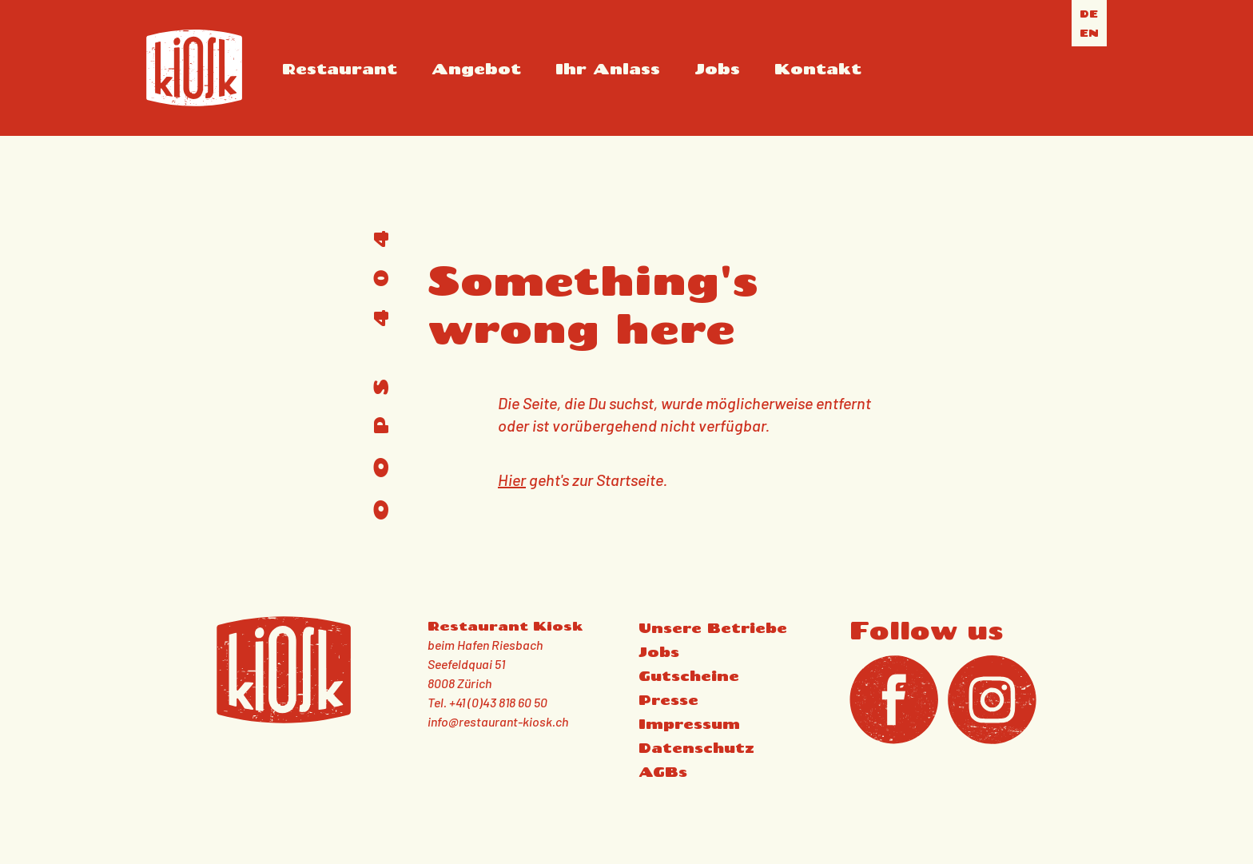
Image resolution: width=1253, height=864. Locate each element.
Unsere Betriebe (712, 627)
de (1089, 13)
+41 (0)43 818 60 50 (498, 702)
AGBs (662, 771)
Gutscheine (688, 675)
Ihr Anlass (607, 68)
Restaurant (339, 68)
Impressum (689, 723)
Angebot (476, 68)
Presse (668, 699)
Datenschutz (696, 747)
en (1089, 32)
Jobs (717, 68)
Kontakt (817, 68)
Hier (512, 479)
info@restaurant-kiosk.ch (498, 721)
